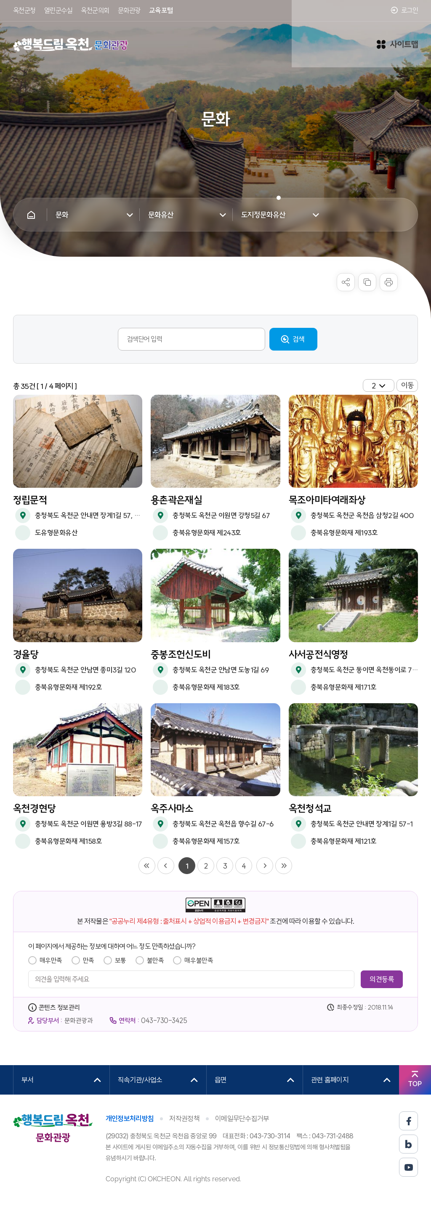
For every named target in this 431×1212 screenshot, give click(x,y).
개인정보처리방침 (130, 1118)
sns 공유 (346, 282)
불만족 (155, 960)
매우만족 (51, 960)
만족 (88, 960)
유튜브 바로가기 (408, 1167)
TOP (415, 1084)
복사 (367, 282)
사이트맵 (397, 37)
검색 (299, 339)
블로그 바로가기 (408, 1144)
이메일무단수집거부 (242, 1118)
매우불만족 (198, 960)
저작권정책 (184, 1118)
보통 (120, 960)
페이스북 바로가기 (408, 1120)
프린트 (389, 282)
